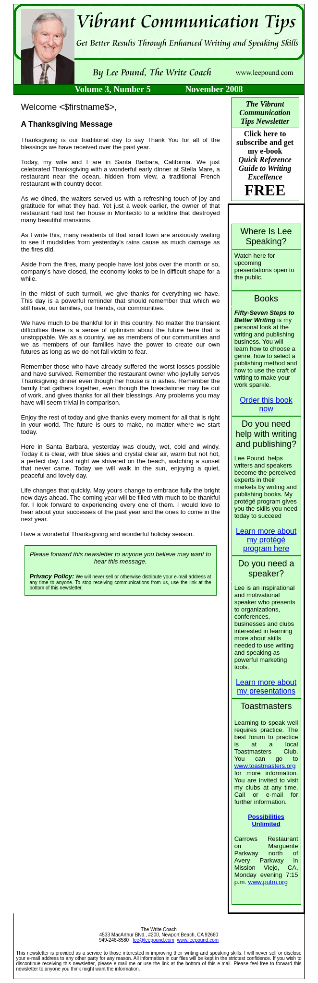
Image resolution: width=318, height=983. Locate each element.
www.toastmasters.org (265, 765)
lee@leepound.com (153, 940)
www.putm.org (268, 882)
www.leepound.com (198, 940)
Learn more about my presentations (266, 686)
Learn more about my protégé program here (266, 539)
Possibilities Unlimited (266, 820)
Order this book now (266, 404)
